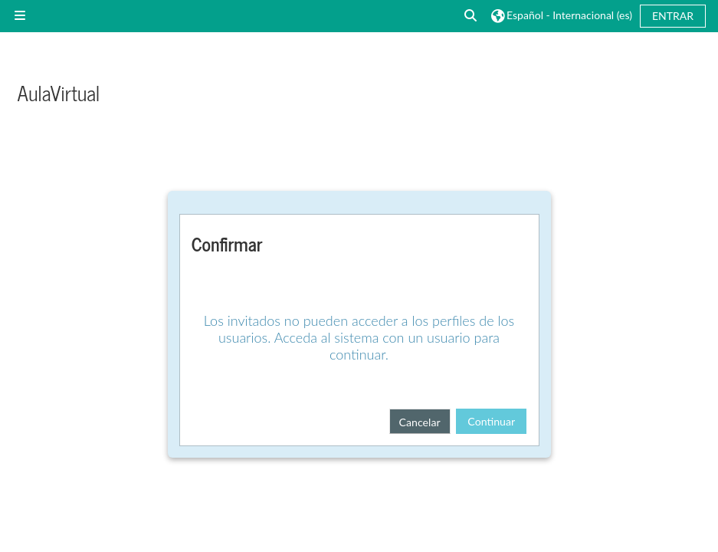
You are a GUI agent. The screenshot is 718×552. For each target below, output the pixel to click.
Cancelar (420, 422)
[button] (471, 16)
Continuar (491, 421)
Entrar (672, 15)
